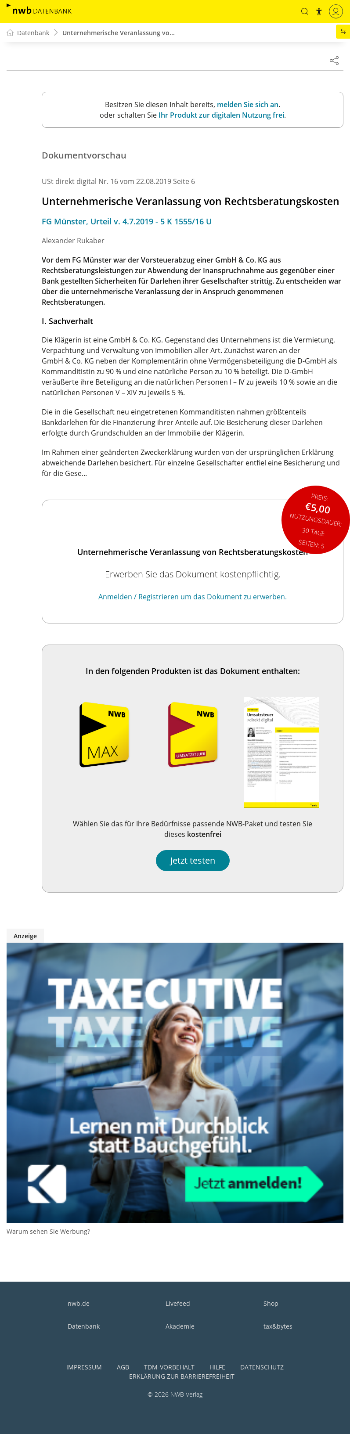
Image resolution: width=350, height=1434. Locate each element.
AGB (123, 1367)
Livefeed (178, 1303)
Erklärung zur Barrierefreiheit (182, 1376)
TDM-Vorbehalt (169, 1367)
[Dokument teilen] (334, 60)
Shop (270, 1303)
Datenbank (84, 1326)
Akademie (180, 1326)
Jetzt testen (192, 860)
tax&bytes (277, 1326)
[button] (305, 11)
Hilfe (217, 1367)
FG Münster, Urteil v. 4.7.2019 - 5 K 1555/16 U (127, 221)
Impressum (84, 1367)
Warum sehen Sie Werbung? (48, 1231)
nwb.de (79, 1303)
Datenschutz (262, 1367)
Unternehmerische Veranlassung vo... (118, 33)
